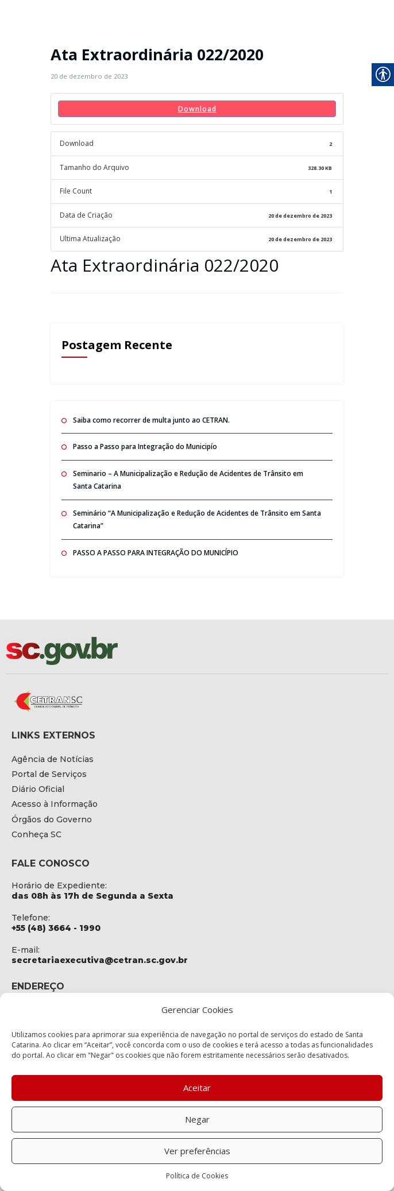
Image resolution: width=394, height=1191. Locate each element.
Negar (197, 1119)
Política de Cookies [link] (197, 1176)
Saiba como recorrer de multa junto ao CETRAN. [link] (151, 420)
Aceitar (197, 1087)
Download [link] (197, 109)
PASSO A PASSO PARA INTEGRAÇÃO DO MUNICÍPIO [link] (155, 553)
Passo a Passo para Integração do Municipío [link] (145, 446)
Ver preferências (197, 1151)
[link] (89, 76)
